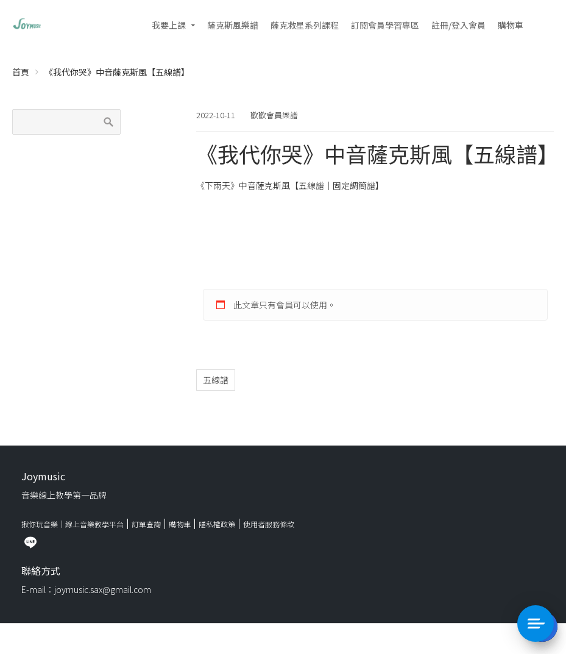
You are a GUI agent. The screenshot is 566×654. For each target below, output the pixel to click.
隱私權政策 (217, 524)
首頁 (20, 72)
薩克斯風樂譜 (232, 25)
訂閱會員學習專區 (385, 25)
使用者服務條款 (268, 524)
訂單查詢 (146, 524)
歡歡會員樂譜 (274, 115)
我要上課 (169, 25)
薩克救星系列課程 (305, 25)
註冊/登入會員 (458, 25)
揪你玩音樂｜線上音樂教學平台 (72, 524)
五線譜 (215, 380)
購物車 (510, 25)
